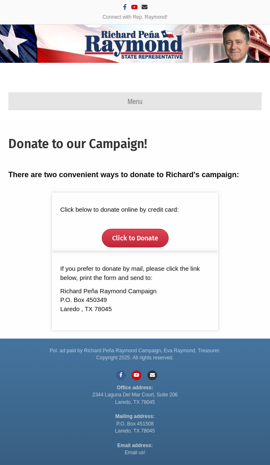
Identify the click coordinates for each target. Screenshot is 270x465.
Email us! (135, 452)
